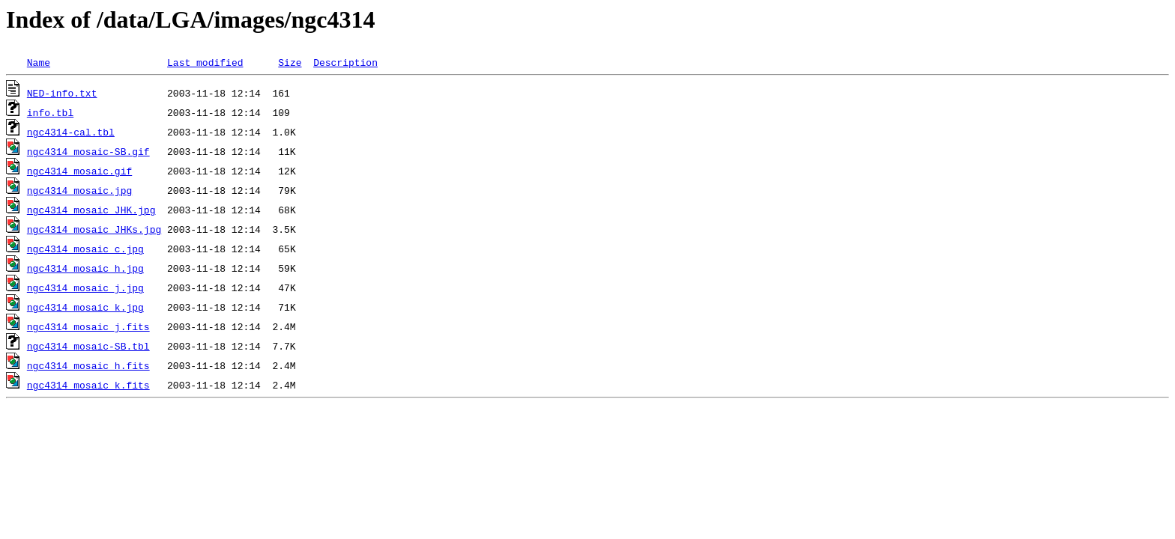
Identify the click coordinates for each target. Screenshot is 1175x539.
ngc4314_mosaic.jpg (79, 190)
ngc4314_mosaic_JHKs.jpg (94, 229)
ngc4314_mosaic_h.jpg (85, 268)
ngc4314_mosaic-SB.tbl (88, 346)
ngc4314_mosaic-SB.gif (88, 151)
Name (38, 62)
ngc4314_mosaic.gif (79, 170)
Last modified (205, 62)
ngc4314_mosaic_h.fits (88, 365)
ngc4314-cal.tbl (71, 131)
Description (345, 62)
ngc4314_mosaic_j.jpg (85, 287)
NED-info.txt (62, 93)
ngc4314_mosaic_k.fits (88, 385)
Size (289, 62)
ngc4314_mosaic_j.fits (88, 326)
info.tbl (50, 112)
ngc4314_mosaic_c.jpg (85, 248)
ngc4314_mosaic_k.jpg (85, 307)
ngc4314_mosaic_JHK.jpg (91, 209)
